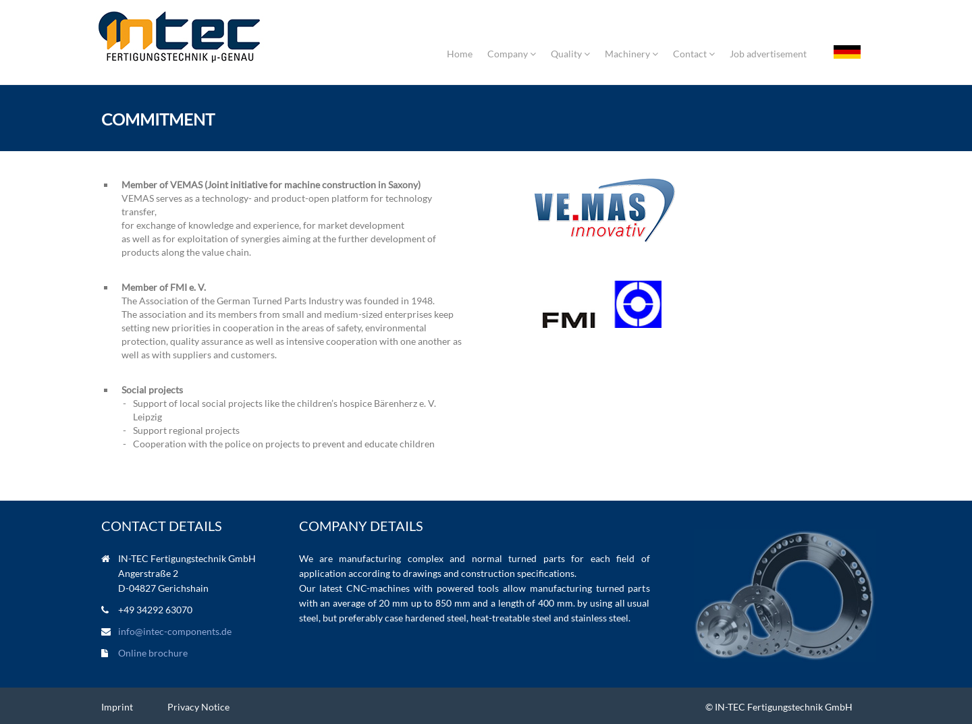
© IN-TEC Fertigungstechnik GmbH (779, 707)
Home (460, 53)
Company (511, 53)
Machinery (631, 53)
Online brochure (153, 653)
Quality (570, 53)
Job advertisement (768, 53)
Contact (694, 53)
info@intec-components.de (175, 631)
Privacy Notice (198, 707)
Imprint (117, 707)
